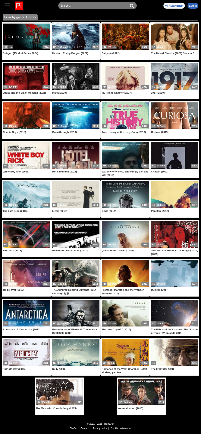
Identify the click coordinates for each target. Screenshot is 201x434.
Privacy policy (100, 428)
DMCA (73, 428)
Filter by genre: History (20, 17)
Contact (84, 428)
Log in (193, 5)
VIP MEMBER (174, 5)
